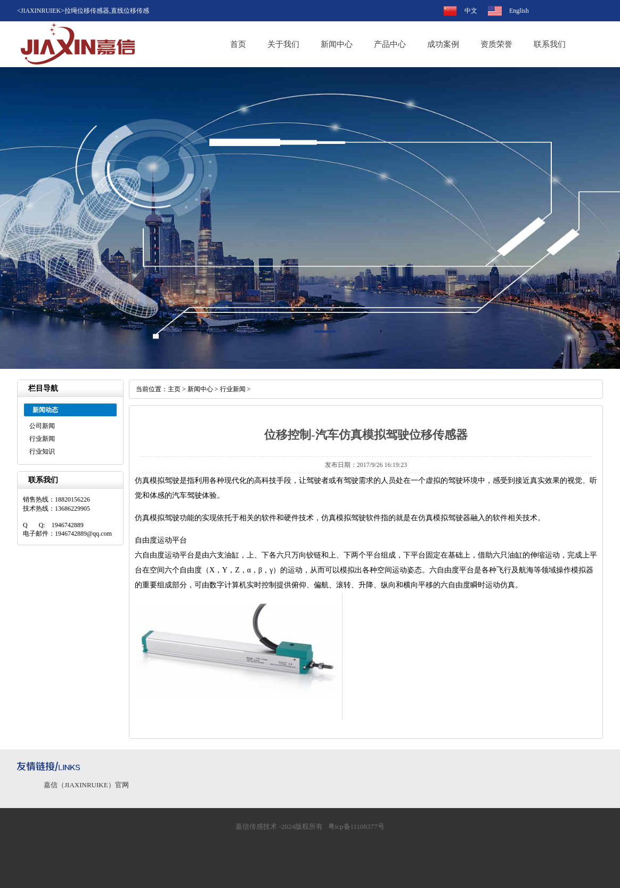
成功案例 (443, 44)
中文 (470, 10)
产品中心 (390, 44)
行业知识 (42, 451)
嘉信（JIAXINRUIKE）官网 (86, 785)
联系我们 (550, 44)
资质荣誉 (496, 44)
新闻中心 (337, 44)
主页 (174, 389)
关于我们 (283, 44)
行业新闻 (42, 438)
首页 (238, 44)
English (519, 10)
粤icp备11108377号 (356, 826)
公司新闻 (42, 426)
